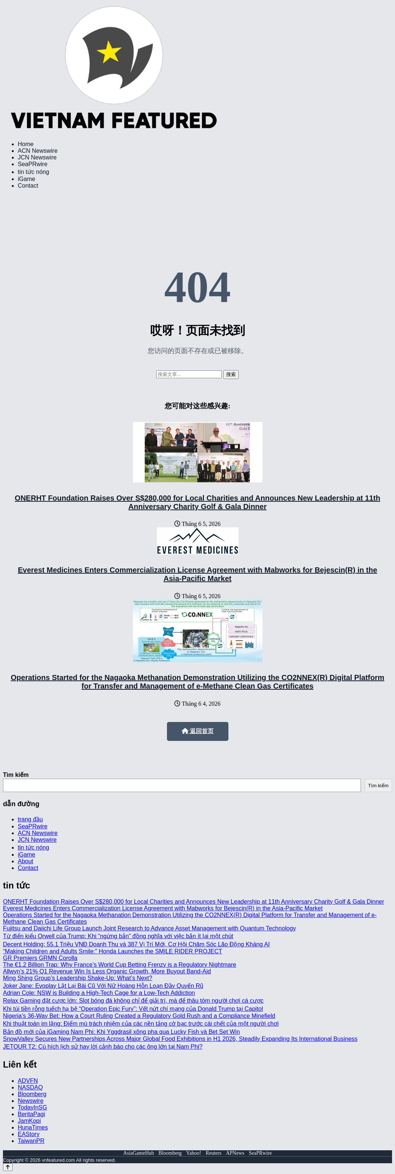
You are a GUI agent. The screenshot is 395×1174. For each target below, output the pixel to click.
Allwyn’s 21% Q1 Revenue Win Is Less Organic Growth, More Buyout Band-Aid (107, 971)
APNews (235, 1153)
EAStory (29, 1134)
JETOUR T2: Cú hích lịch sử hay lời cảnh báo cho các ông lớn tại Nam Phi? (102, 1046)
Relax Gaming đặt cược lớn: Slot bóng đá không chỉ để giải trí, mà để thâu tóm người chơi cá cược (133, 1000)
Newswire (30, 1101)
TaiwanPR (31, 1141)
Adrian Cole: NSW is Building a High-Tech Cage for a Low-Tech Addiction (99, 993)
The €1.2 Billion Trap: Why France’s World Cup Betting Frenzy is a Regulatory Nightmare (119, 965)
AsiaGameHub (138, 1153)
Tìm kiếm (16, 775)
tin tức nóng (33, 172)
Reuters (213, 1153)
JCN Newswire (37, 157)
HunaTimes (33, 1127)
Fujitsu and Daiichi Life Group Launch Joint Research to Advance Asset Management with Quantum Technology (149, 928)
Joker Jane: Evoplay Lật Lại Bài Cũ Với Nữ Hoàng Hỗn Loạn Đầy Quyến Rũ (103, 986)
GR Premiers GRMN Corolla (40, 958)
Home (26, 144)
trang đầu (30, 819)
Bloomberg (32, 1094)
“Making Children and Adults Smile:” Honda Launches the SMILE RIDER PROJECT (112, 951)
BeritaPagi (31, 1114)
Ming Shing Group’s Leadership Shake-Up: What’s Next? (77, 978)
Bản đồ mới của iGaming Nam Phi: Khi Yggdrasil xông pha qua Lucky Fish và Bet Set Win (121, 1032)
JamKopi (29, 1121)
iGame (26, 179)
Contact (28, 185)
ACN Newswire (38, 151)
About (25, 861)
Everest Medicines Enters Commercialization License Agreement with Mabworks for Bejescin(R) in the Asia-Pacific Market (197, 574)
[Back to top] (8, 1167)
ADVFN (28, 1081)
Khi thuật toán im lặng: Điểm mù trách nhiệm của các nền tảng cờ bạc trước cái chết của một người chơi (141, 1023)
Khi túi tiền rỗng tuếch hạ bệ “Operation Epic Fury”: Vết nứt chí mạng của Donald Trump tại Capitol (133, 1009)
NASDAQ (30, 1087)
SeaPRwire (32, 164)
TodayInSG (32, 1107)
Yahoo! (193, 1153)
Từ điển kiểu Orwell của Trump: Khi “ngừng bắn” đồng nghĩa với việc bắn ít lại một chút (118, 936)
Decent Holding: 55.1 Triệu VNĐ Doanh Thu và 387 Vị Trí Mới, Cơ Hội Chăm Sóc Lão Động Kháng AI (136, 944)
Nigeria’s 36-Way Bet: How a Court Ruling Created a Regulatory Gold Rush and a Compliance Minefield (139, 1016)
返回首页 (198, 731)
